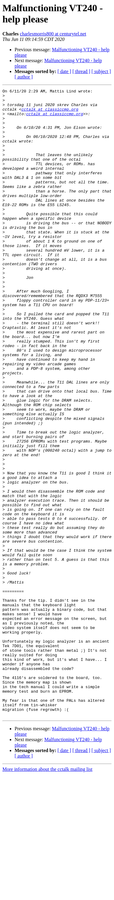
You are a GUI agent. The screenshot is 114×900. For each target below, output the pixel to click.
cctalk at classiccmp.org (49, 113)
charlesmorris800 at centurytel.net (53, 33)
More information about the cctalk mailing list (47, 894)
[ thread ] (81, 71)
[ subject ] (101, 71)
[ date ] (64, 71)
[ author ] (24, 76)
